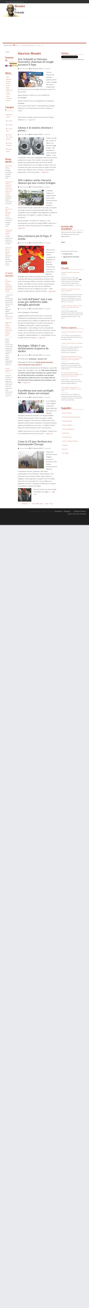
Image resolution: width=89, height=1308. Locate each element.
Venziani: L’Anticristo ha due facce (8, 370)
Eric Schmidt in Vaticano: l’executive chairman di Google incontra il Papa (36, 62)
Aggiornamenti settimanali (70, 257)
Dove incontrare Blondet (9, 98)
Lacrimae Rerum (67, 437)
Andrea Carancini (67, 413)
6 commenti (47, 187)
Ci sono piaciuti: (9, 274)
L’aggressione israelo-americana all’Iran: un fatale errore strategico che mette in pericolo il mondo (8, 329)
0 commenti (47, 309)
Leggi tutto (31, 120)
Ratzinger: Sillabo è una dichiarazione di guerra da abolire (33, 348)
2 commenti (47, 68)
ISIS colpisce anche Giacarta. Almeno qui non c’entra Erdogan (36, 182)
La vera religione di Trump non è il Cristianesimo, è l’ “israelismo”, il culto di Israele (71, 389)
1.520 (46, 504)
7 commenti (47, 134)
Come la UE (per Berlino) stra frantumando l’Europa (35, 443)
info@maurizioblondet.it (16, 2)
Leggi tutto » (9, 318)
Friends (10, 125)
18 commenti (47, 243)
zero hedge (65, 453)
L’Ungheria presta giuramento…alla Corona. (72, 331)
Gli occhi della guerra (68, 429)
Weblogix (67, 511)
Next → (51, 504)
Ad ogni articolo (67, 254)
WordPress (58, 511)
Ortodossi (65, 445)
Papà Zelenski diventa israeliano (8, 167)
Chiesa (10, 121)
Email (63, 242)
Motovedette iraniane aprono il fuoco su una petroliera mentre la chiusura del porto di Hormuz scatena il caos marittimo (72, 358)
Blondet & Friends (19, 9)
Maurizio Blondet (28, 45)
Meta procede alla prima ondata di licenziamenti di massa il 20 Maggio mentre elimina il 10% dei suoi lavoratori (72, 374)
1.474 (33, 504)
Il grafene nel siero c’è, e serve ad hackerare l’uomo (8, 251)
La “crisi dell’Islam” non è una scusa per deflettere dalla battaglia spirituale (35, 302)
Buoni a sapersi (68, 327)
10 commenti (47, 448)
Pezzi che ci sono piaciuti (9, 137)
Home (17, 45)
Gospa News (65, 433)
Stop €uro (65, 449)
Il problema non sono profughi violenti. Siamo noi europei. (35, 392)
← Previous (24, 504)
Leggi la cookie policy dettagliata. (77, 514)
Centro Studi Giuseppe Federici (71, 417)
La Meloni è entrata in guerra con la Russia (71, 343)
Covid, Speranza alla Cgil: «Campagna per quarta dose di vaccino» (8, 212)
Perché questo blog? (8, 86)
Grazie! (8, 94)
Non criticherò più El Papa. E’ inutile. (35, 237)
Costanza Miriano (67, 421)
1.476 (41, 504)
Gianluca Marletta (67, 425)
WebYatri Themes (80, 511)
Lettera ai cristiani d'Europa (70, 441)
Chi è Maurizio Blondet (8, 79)
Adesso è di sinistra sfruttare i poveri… (35, 129)
